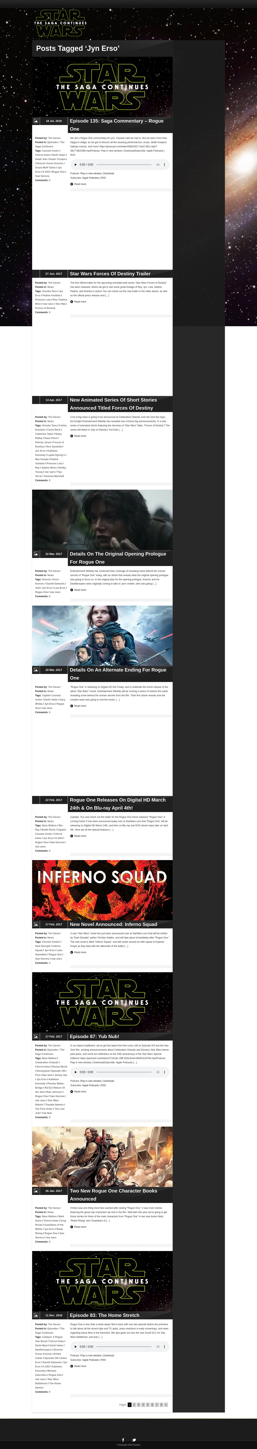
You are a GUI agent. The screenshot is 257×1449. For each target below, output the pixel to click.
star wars (48, 304)
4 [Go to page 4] (143, 1404)
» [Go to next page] (166, 1404)
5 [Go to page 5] (148, 1404)
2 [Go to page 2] (134, 1404)
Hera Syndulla (54, 446)
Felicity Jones (43, 442)
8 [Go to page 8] (161, 1404)
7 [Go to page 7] (157, 1404)
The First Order (44, 1109)
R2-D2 (48, 1087)
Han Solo (47, 1075)
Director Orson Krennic (50, 163)
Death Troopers (58, 159)
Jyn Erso (40, 450)
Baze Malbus (49, 825)
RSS (103, 177)
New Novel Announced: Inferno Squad (113, 924)
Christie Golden (51, 941)
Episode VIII (58, 1071)
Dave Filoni (50, 438)
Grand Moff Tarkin (45, 167)
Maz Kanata (41, 459)
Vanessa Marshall (54, 476)
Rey (55, 299)
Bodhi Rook (48, 829)
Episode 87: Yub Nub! (94, 1036)
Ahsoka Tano (49, 291)
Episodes (52, 142)
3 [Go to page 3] (138, 1404)
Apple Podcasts (90, 177)
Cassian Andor (50, 150)
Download (108, 173)
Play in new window (90, 173)
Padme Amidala (51, 295)
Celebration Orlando (46, 1062)
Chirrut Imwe (42, 155)
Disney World (59, 1066)
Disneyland (43, 1071)
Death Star (41, 159)
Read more (80, 184)
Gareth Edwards (55, 583)
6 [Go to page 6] (152, 1404)
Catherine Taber (44, 434)
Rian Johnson (54, 1092)
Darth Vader (58, 155)
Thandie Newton (54, 1104)
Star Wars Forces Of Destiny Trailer (110, 273)
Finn (37, 1075)
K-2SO (46, 171)
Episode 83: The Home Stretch (105, 1315)
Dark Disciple (42, 946)
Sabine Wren (49, 467)
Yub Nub (47, 1113)
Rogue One (58, 171)
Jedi (37, 588)
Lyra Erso (59, 588)
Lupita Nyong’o (56, 455)
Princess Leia (43, 299)
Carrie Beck (53, 429)
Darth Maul (41, 1345)
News (50, 287)
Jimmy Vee (61, 1075)
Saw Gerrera (42, 176)
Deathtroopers (43, 1349)
